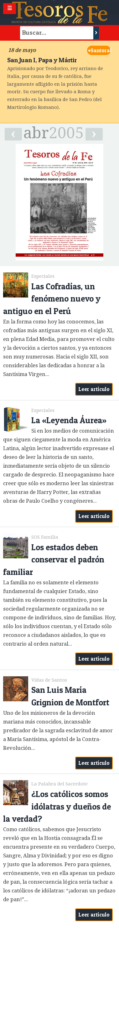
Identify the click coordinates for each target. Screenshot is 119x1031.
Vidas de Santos (49, 680)
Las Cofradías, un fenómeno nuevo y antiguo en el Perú (52, 298)
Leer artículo (94, 389)
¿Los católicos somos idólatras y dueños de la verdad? (57, 806)
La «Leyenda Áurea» (68, 420)
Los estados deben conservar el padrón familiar (53, 559)
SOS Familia (44, 537)
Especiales (42, 276)
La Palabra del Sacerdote (59, 784)
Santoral (99, 50)
